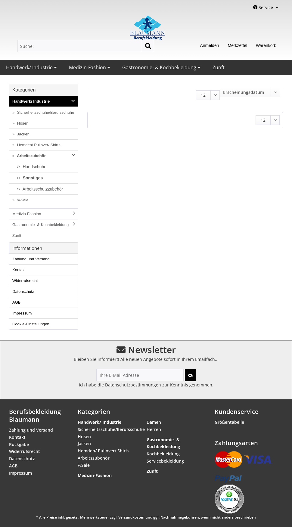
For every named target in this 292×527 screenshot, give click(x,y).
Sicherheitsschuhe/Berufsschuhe (45, 112)
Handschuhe (34, 166)
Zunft (219, 67)
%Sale (22, 200)
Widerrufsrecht (25, 280)
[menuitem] (85, 46)
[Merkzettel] (237, 46)
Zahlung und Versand (31, 259)
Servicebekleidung (165, 461)
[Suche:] (85, 46)
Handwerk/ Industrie (31, 67)
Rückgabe (19, 444)
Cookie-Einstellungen (30, 324)
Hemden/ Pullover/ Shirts (38, 145)
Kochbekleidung (163, 454)
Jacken (23, 134)
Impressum (22, 313)
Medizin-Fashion (89, 67)
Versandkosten (131, 517)
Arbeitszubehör (45, 155)
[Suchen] (148, 46)
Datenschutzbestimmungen (133, 385)
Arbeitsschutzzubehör (42, 189)
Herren (154, 429)
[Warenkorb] (266, 46)
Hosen (22, 123)
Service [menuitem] (263, 7)
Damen (154, 422)
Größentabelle (229, 422)
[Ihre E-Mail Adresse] (140, 375)
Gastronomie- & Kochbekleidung (161, 67)
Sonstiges (32, 177)
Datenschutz (23, 291)
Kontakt (19, 270)
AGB (16, 302)
